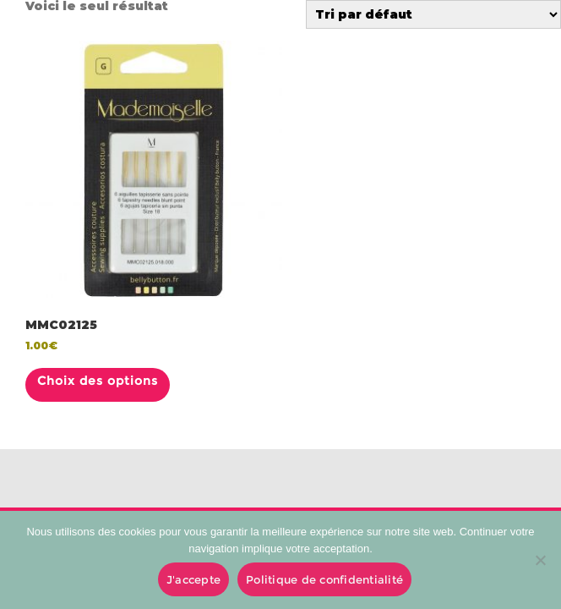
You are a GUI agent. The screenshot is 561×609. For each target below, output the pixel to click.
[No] (539, 559)
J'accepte (193, 579)
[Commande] (433, 14)
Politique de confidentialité (324, 579)
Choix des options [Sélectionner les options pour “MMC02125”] (97, 380)
